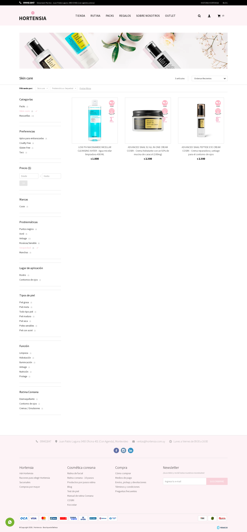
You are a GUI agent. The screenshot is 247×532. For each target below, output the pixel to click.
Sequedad (62, 88)
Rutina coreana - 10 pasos (80, 477)
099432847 (45, 441)
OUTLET (170, 15)
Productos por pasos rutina (81, 482)
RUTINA (95, 15)
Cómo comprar (123, 473)
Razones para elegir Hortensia (34, 477)
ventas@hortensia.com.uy (151, 441)
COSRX (70, 500)
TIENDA (80, 15)
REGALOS (125, 15)
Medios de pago (123, 477)
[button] (199, 15)
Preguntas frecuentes (126, 491)
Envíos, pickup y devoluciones (130, 482)
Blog (225, 3)
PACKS (110, 15)
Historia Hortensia (210, 3)
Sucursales (24, 482)
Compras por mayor (29, 486)
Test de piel (73, 491)
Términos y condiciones (127, 486)
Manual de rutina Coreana (80, 495)
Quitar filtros (85, 88)
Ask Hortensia (26, 473)
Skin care (41, 88)
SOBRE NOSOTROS (148, 15)
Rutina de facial (75, 473)
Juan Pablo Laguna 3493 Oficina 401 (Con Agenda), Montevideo (93, 441)
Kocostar (72, 504)
